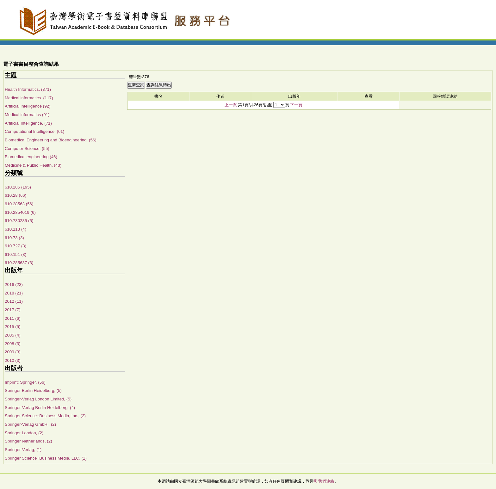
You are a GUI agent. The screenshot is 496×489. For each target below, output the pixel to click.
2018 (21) (14, 293)
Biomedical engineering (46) (31, 156)
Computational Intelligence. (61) (34, 131)
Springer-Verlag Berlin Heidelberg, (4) (40, 407)
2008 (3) (13, 343)
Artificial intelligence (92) (27, 106)
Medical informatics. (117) (29, 98)
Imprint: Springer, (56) (25, 382)
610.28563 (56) (19, 203)
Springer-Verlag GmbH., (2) (30, 424)
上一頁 (231, 104)
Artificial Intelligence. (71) (28, 123)
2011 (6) (13, 318)
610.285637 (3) (19, 262)
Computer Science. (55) (27, 148)
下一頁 (296, 104)
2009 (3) (13, 352)
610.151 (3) (15, 254)
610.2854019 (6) (20, 212)
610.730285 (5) (19, 220)
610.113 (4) (15, 229)
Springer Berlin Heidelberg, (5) (33, 390)
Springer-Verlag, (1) (23, 449)
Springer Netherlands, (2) (28, 441)
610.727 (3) (15, 246)
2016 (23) (14, 284)
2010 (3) (13, 360)
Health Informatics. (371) (28, 89)
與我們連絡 (324, 481)
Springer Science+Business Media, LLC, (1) (46, 458)
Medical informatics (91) (27, 114)
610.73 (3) (14, 237)
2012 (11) (14, 301)
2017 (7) (13, 309)
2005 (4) (13, 335)
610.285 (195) (18, 187)
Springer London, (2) (24, 432)
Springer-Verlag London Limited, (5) (38, 399)
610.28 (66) (15, 195)
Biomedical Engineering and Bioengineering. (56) (50, 140)
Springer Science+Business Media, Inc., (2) (45, 415)
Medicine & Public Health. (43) (33, 165)
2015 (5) (13, 326)
